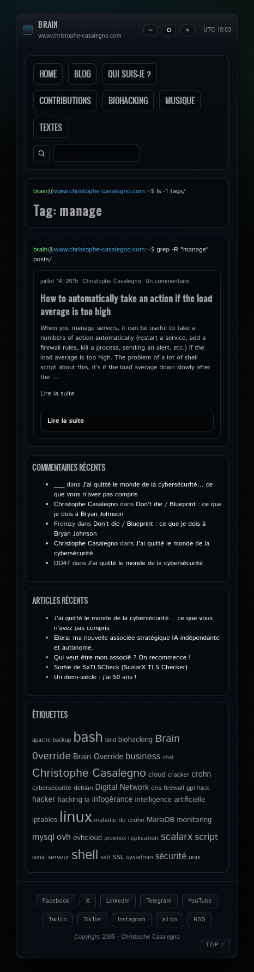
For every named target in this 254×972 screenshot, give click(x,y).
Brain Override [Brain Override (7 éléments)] (98, 757)
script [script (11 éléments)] (206, 837)
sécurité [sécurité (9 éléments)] (170, 856)
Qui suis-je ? (129, 74)
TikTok (92, 919)
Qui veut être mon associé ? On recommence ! (122, 657)
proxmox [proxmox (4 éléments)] (115, 838)
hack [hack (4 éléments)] (203, 788)
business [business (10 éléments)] (142, 756)
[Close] (187, 30)
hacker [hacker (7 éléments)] (43, 799)
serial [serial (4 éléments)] (39, 857)
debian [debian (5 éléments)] (83, 788)
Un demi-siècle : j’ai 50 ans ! (95, 677)
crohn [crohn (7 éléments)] (201, 774)
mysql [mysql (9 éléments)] (43, 837)
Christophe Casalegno (86, 504)
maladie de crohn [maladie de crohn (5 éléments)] (119, 820)
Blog (82, 74)
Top (215, 944)
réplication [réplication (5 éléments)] (143, 838)
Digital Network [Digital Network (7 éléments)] (122, 787)
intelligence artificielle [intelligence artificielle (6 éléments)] (170, 799)
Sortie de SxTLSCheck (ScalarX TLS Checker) (121, 667)
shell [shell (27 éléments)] (84, 855)
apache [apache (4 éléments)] (41, 740)
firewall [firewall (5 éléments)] (174, 788)
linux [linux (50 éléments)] (75, 817)
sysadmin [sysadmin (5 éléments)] (139, 857)
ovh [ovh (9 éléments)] (64, 837)
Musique (180, 100)
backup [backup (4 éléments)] (62, 740)
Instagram (132, 919)
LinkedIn (118, 901)
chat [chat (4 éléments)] (168, 757)
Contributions (65, 100)
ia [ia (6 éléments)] (87, 799)
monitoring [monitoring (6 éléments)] (194, 819)
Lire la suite (57, 393)
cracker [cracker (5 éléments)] (178, 774)
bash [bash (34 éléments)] (87, 738)
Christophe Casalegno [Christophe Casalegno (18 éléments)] (89, 773)
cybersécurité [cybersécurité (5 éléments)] (51, 788)
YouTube (200, 901)
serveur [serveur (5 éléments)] (59, 857)
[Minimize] (150, 30)
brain (48, 25)
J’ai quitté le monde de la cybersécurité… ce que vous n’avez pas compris (133, 489)
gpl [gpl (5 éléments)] (190, 788)
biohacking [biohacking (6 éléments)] (135, 739)
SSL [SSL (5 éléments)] (118, 857)
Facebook (56, 901)
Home (48, 74)
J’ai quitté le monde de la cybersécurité (145, 563)
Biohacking (128, 100)
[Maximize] (169, 30)
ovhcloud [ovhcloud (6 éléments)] (87, 837)
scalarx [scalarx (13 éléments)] (176, 837)
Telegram (159, 901)
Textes (50, 127)
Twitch (58, 919)
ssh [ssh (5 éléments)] (105, 857)
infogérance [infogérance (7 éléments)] (112, 799)
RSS (199, 919)
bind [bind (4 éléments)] (110, 740)
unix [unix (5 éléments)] (195, 857)
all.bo (169, 919)
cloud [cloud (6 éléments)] (157, 774)
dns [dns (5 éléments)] (156, 788)
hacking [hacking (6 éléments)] (69, 799)
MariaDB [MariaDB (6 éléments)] (160, 819)
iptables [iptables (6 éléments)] (44, 819)
